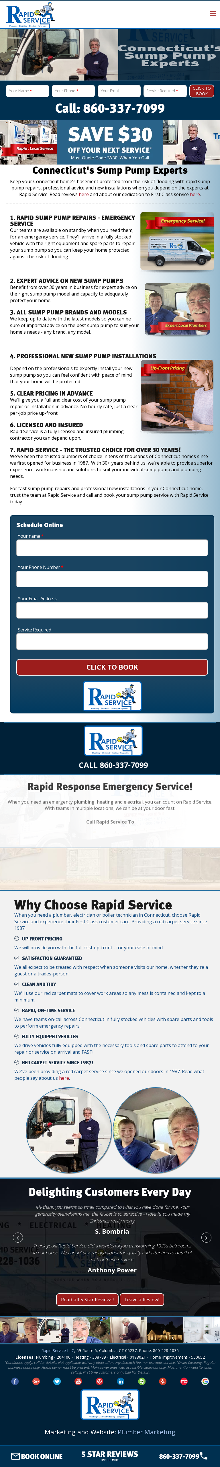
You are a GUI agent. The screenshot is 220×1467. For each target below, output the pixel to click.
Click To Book (202, 90)
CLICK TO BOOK (112, 667)
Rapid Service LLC (57, 1350)
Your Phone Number (41, 567)
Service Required (162, 90)
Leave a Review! (142, 1299)
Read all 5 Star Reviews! (87, 1299)
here (84, 194)
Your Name (20, 90)
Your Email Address (37, 598)
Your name (31, 536)
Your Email (110, 90)
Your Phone (66, 90)
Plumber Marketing (146, 1431)
